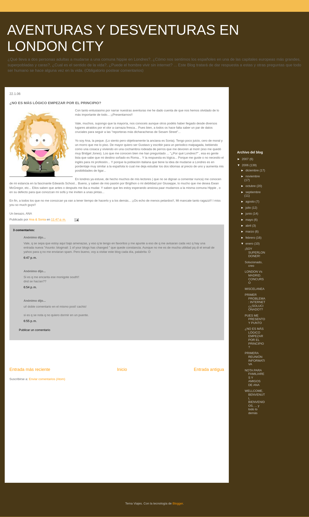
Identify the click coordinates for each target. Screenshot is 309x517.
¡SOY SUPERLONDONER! (255, 252)
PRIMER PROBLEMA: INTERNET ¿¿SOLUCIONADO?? (255, 302)
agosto (251, 201)
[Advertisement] (117, 353)
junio (249, 213)
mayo (250, 219)
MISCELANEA (254, 289)
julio (249, 207)
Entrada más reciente (29, 369)
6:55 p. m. (30, 321)
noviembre (253, 176)
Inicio (122, 369)
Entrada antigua (209, 369)
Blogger (177, 503)
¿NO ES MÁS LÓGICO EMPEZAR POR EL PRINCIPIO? (254, 338)
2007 (246, 159)
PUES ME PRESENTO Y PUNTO (255, 319)
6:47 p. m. (30, 257)
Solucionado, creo (253, 264)
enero (250, 243)
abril (249, 225)
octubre (251, 186)
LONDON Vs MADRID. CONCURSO (254, 277)
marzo (250, 231)
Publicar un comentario (34, 330)
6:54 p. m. (30, 287)
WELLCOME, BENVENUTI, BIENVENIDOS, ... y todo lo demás (255, 402)
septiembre (253, 192)
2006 (246, 165)
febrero (251, 237)
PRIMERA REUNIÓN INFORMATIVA (255, 358)
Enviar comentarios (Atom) (47, 379)
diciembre (253, 170)
